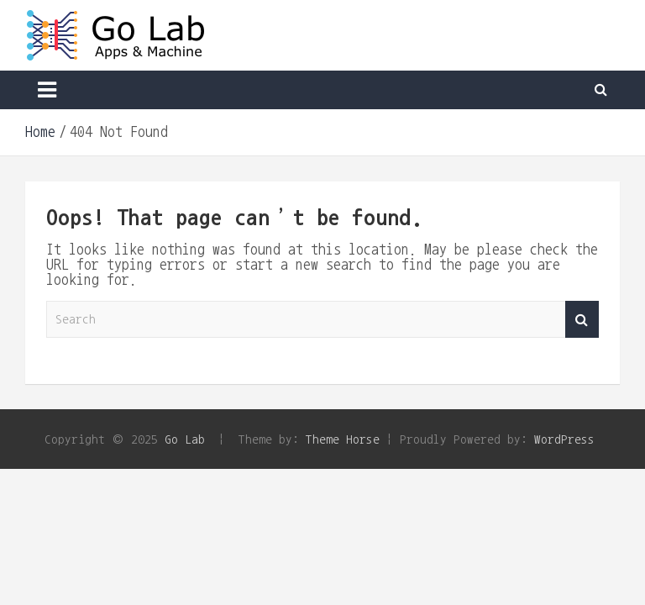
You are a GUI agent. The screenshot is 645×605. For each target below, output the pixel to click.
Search (582, 320)
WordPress (564, 439)
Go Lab (185, 439)
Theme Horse (343, 439)
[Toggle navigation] (47, 90)
